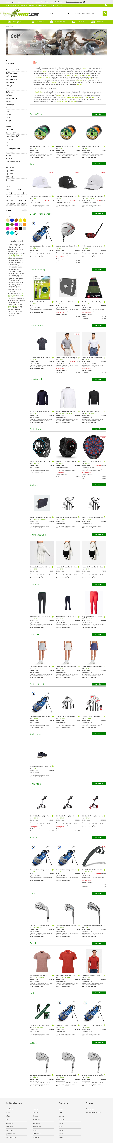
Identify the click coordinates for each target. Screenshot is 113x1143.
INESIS (35, 569)
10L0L (8, 142)
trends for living (38, 1027)
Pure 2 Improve (89, 304)
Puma (34, 198)
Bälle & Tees (10, 63)
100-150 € (20, 193)
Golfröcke (9, 95)
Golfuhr (79, 84)
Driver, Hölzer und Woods (42, 77)
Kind (11, 177)
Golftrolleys (10, 105)
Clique (17, 306)
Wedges (8, 120)
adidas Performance (65, 413)
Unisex (12, 180)
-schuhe (73, 101)
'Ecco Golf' (9, 130)
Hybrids (8, 108)
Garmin (61, 304)
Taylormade (88, 248)
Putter (8, 117)
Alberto (35, 619)
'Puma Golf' (10, 139)
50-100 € (9, 193)
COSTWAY (62, 519)
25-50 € (19, 189)
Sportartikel (40, 22)
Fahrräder (99, 22)
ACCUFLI (9, 158)
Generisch (11, 306)
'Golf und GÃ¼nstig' (13, 133)
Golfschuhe (10, 101)
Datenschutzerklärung (93, 1112)
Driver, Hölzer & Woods (14, 70)
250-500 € (20, 197)
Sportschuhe (10, 1130)
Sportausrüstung (11, 1137)
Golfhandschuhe (12, 89)
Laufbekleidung (60, 22)
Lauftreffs (36, 1137)
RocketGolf (36, 463)
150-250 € (9, 197)
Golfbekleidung (39, 92)
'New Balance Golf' (12, 136)
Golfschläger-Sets (12, 98)
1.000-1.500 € (21, 200)
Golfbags (9, 86)
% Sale (8, 210)
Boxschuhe (9, 1109)
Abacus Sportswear (13, 149)
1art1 (8, 146)
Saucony (62, 1119)
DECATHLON (37, 1134)
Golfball (84, 68)
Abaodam (9, 152)
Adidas (61, 360)
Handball (35, 1112)
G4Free (35, 668)
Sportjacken (36, 1123)
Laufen (8, 1112)
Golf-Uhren (10, 82)
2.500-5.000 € (21, 204)
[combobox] (59, 13)
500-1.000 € (10, 200)
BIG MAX (35, 818)
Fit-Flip (35, 1130)
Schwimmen (36, 1119)
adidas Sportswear (91, 413)
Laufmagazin (16, 22)
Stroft (34, 148)
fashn (61, 1137)
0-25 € (8, 189)
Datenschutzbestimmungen (74, 2)
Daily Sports (88, 619)
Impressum (90, 1109)
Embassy (87, 463)
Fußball (8, 1116)
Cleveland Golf (37, 928)
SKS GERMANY (89, 872)
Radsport (35, 1109)
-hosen (87, 97)
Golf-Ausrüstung (12, 73)
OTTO (34, 304)
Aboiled (8, 155)
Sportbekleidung (11, 1134)
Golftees (44, 72)
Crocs (61, 1134)
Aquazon (62, 1109)
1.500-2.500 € (10, 204)
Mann (12, 171)
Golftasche (78, 81)
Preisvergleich (37, 1127)
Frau (11, 174)
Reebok (61, 1130)
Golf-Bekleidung (11, 76)
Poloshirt (60, 96)
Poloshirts (9, 114)
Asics (61, 1112)
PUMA (35, 360)
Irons (7, 111)
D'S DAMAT (88, 977)
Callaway (35, 248)
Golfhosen (9, 92)
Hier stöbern (99, 114)
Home (7, 26)
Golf (12, 26)
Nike (60, 1127)
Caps (7, 67)
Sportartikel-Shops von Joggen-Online (15, 256)
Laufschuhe (81, 22)
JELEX (60, 248)
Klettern (35, 1116)
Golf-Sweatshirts (12, 79)
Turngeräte (9, 1127)
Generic (10, 308)
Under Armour (89, 198)
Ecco (34, 768)
